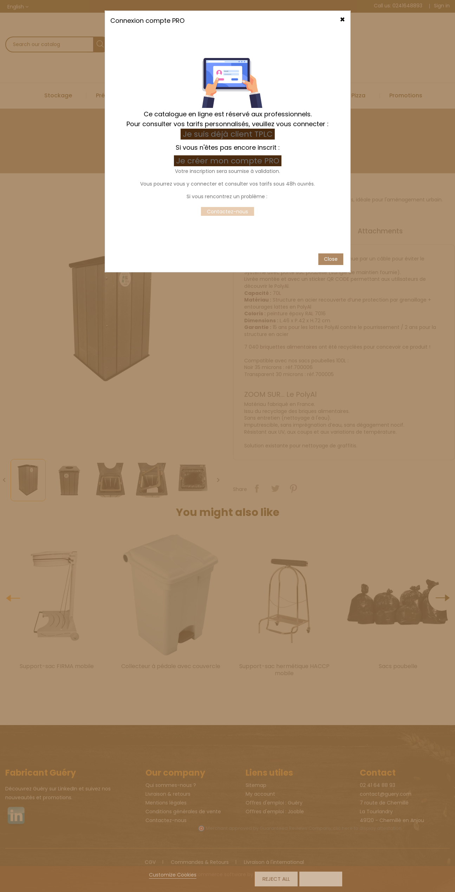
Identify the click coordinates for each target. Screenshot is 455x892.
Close (331, 215)
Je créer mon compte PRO (228, 117)
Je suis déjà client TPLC (228, 90)
